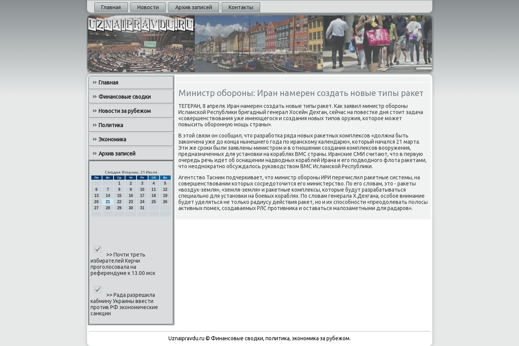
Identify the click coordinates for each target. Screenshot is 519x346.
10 (142, 189)
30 (131, 208)
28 (108, 208)
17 (142, 196)
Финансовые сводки (125, 97)
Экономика (112, 139)
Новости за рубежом (125, 111)
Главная (111, 7)
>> (110, 255)
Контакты (241, 7)
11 (154, 189)
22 (119, 202)
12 (165, 189)
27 (96, 208)
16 (131, 196)
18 (154, 196)
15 (119, 196)
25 (154, 202)
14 (108, 196)
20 (96, 202)
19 (165, 196)
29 (119, 208)
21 (108, 202)
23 (131, 202)
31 (142, 208)
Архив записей (193, 7)
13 (96, 196)
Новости (148, 7)
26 (165, 202)
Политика (111, 125)
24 (142, 202)
